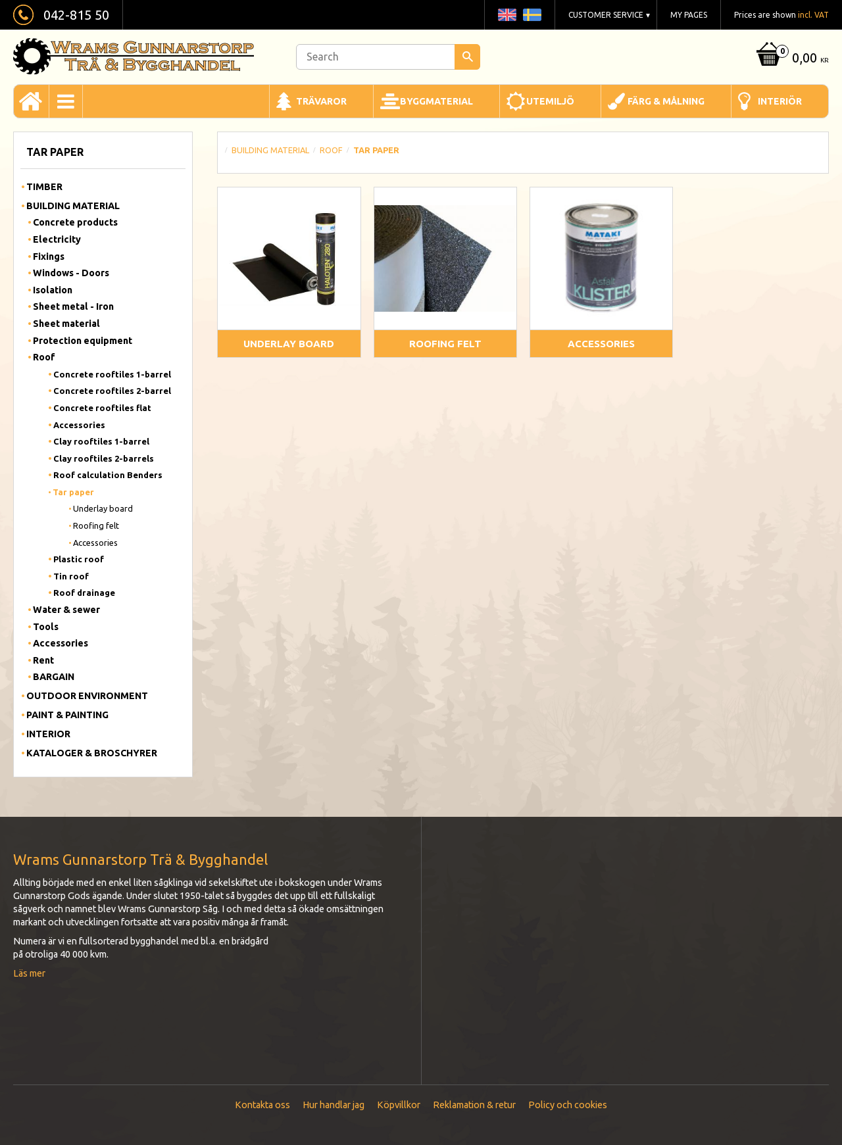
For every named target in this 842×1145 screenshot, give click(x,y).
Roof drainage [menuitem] (84, 592)
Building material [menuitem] (73, 206)
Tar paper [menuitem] (73, 492)
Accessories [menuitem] (79, 424)
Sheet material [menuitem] (66, 323)
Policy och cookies (567, 1105)
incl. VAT (813, 15)
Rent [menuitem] (43, 660)
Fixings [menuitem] (48, 256)
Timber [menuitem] (44, 187)
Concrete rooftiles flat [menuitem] (102, 407)
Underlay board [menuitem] (103, 508)
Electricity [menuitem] (57, 239)
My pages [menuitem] (688, 15)
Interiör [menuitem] (780, 101)
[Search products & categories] (388, 57)
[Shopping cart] (791, 59)
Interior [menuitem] (48, 734)
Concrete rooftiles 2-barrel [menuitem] (112, 390)
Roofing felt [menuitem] (96, 525)
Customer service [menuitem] (605, 15)
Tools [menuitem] (46, 626)
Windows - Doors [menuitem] (71, 273)
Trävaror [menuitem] (321, 101)
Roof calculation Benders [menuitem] (107, 474)
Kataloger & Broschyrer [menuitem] (91, 753)
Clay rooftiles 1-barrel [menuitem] (101, 441)
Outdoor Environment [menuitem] (87, 696)
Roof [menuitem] (44, 357)
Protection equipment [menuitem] (82, 340)
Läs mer (29, 973)
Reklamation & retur (474, 1105)
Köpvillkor (398, 1105)
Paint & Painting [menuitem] (67, 715)
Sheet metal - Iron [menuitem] (73, 306)
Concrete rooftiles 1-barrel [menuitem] (112, 374)
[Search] (467, 57)
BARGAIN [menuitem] (53, 676)
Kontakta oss (262, 1105)
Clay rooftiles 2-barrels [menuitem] (103, 458)
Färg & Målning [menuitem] (666, 101)
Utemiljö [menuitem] (550, 101)
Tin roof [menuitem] (71, 576)
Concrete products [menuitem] (75, 222)
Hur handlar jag (333, 1105)
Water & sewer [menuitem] (66, 609)
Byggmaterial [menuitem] (436, 101)
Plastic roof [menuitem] (78, 559)
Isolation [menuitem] (52, 290)
